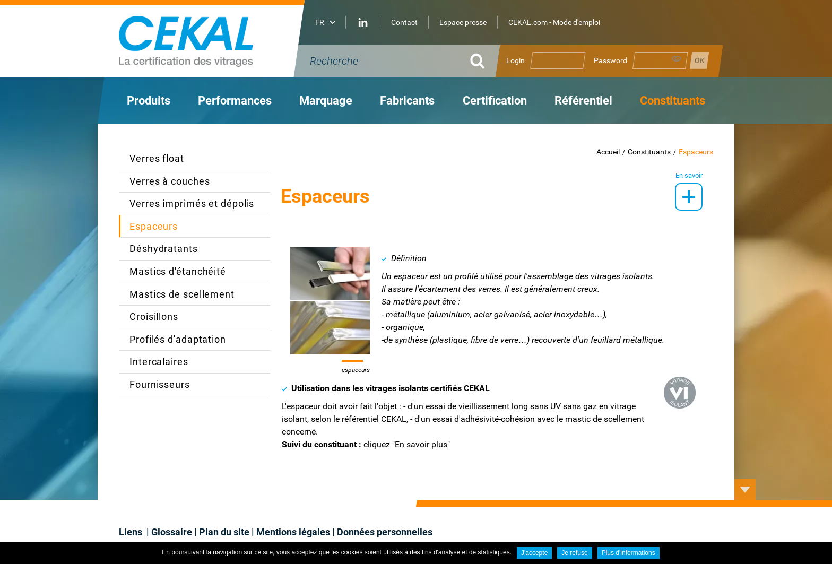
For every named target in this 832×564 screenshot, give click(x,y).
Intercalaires (158, 361)
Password (610, 60)
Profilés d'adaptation (177, 339)
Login (515, 60)
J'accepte (534, 553)
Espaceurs (696, 151)
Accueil (608, 151)
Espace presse (463, 22)
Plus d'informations (628, 553)
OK (477, 61)
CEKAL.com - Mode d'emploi (554, 22)
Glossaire (171, 531)
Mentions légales (293, 531)
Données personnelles (384, 531)
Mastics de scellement (182, 294)
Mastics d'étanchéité (177, 271)
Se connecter (699, 60)
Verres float (156, 158)
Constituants (649, 151)
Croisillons (153, 316)
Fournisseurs (159, 384)
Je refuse (574, 553)
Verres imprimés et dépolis (191, 203)
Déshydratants (163, 248)
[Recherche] (384, 61)
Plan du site (224, 531)
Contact (404, 22)
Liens (131, 531)
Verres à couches (169, 181)
